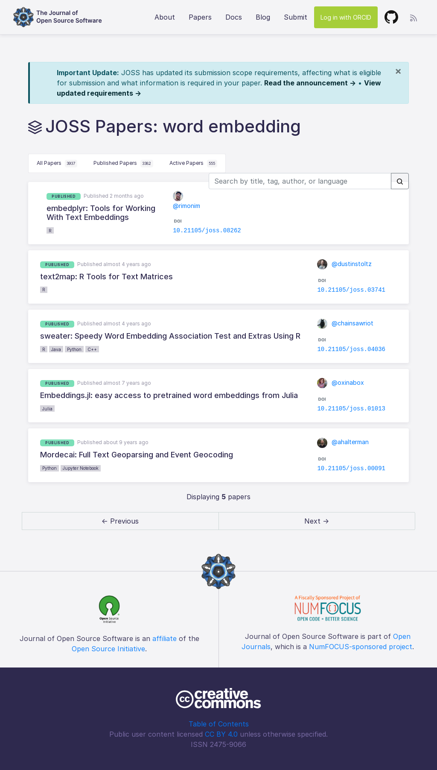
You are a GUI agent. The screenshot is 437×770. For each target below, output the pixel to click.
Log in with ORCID (345, 17)
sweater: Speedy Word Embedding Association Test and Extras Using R (170, 335)
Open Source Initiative (108, 648)
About (164, 17)
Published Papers (123, 163)
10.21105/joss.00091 (351, 468)
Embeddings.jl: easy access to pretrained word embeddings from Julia (169, 395)
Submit (295, 17)
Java (56, 349)
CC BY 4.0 (221, 734)
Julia (47, 408)
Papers (200, 17)
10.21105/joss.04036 (351, 349)
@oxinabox (340, 382)
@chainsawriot (345, 323)
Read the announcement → (310, 83)
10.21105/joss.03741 (351, 290)
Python (74, 349)
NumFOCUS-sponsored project (360, 646)
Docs (233, 17)
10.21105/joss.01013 (351, 408)
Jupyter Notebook (81, 468)
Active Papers (193, 163)
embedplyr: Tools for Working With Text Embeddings (101, 213)
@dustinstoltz (344, 263)
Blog (263, 17)
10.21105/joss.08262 (207, 230)
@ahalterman (343, 441)
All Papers (57, 163)
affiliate (164, 638)
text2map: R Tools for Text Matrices (106, 276)
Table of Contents (219, 724)
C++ (92, 349)
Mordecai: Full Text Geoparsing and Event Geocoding (136, 454)
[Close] (398, 71)
